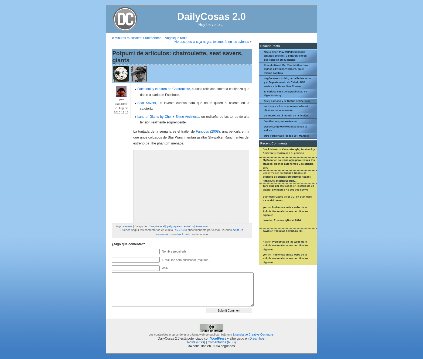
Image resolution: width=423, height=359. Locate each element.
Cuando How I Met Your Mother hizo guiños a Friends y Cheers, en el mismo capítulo (286, 69)
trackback (184, 234)
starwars (127, 226)
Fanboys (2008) (208, 131)
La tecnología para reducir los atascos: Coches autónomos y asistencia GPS (289, 163)
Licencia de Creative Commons (253, 334)
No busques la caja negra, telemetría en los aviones (212, 42)
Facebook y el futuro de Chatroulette (163, 89)
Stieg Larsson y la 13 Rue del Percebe (287, 100)
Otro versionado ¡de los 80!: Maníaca (286, 135)
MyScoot (268, 159)
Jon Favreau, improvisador (280, 121)
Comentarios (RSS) (222, 342)
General (160, 226)
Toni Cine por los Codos (277, 185)
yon (265, 207)
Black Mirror (270, 149)
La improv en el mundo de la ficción (286, 115)
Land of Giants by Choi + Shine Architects (168, 117)
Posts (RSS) (196, 342)
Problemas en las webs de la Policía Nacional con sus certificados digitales (285, 211)
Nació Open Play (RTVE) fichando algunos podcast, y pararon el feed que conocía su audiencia (285, 55)
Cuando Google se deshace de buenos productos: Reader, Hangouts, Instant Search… (287, 176)
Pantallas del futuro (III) (288, 230)
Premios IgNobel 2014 (287, 220)
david (266, 220)
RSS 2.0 (179, 230)
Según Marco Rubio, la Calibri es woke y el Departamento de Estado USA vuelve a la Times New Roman (287, 82)
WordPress (218, 338)
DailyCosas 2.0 (211, 16)
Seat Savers (146, 103)
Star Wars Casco (273, 196)
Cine (151, 226)
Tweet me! (201, 226)
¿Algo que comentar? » (180, 226)
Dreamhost (257, 338)
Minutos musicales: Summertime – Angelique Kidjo (151, 38)
